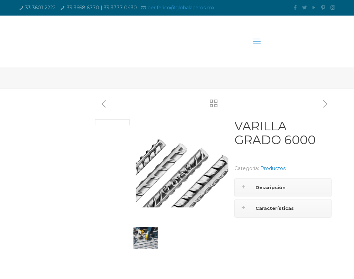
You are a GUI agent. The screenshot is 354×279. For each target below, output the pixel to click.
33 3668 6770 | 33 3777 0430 (102, 7)
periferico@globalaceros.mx (181, 7)
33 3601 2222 (40, 7)
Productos (273, 168)
